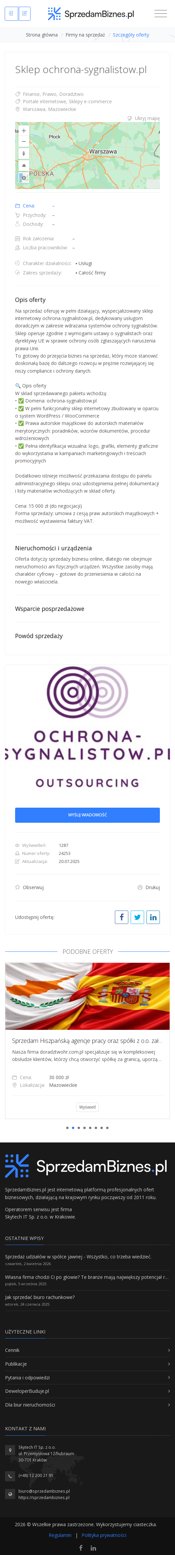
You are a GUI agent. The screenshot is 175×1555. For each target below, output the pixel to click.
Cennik (12, 1350)
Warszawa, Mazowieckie (45, 109)
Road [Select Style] (23, 177)
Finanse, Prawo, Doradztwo (49, 94)
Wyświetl (95, 1107)
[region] (87, 155)
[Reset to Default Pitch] (23, 165)
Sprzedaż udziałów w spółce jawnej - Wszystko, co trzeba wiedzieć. (78, 1256)
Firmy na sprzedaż (85, 35)
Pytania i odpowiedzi (27, 1377)
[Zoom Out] (23, 141)
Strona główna (42, 35)
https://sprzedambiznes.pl (44, 1497)
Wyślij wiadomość (87, 815)
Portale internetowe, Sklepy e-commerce (63, 101)
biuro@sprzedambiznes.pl (44, 1491)
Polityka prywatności (104, 1535)
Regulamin (60, 1535)
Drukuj (149, 887)
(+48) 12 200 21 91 (35, 1475)
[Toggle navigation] (160, 14)
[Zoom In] (23, 130)
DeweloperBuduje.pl (27, 1391)
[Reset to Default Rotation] (23, 153)
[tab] (87, 118)
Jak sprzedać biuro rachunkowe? (40, 1297)
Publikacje (16, 1364)
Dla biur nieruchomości (30, 1405)
